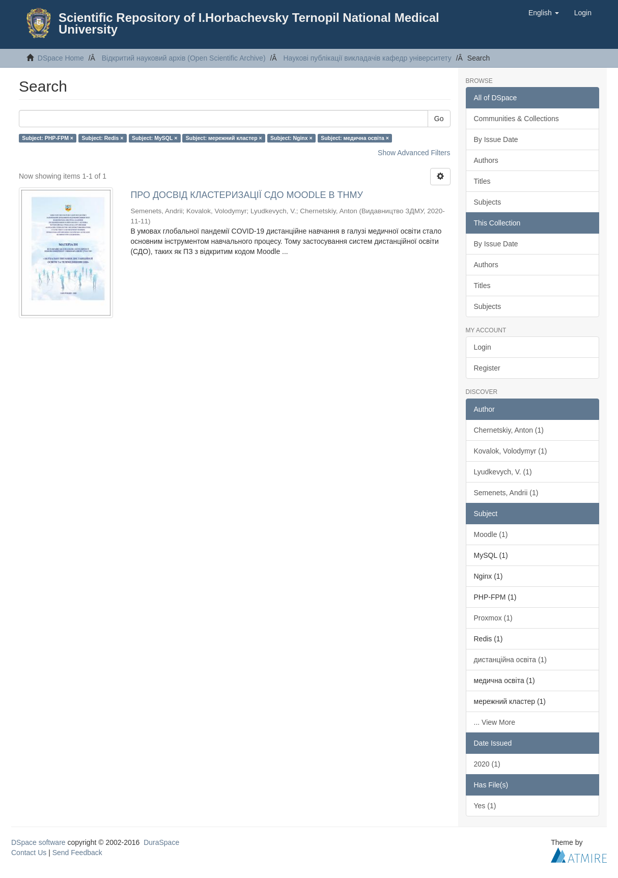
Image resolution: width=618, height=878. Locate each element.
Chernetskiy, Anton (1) (509, 430)
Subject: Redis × (102, 138)
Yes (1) (485, 806)
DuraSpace (161, 842)
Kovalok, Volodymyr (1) (510, 451)
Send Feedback (77, 852)
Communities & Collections (516, 119)
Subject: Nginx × (291, 138)
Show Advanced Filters (414, 153)
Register (487, 368)
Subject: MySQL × (154, 138)
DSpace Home (61, 58)
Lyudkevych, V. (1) (503, 472)
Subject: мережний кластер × (224, 138)
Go (439, 119)
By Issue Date (496, 139)
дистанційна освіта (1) (510, 660)
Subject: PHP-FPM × (47, 138)
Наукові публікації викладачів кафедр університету (367, 58)
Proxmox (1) (493, 618)
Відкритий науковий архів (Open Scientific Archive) (184, 58)
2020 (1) (487, 764)
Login (482, 347)
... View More (494, 722)
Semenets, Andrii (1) (506, 493)
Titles (482, 181)
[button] (544, 12)
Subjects (487, 202)
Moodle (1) (491, 534)
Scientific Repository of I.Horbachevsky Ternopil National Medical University (249, 23)
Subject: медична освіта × (355, 138)
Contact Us (28, 852)
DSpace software (38, 842)
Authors (486, 160)
